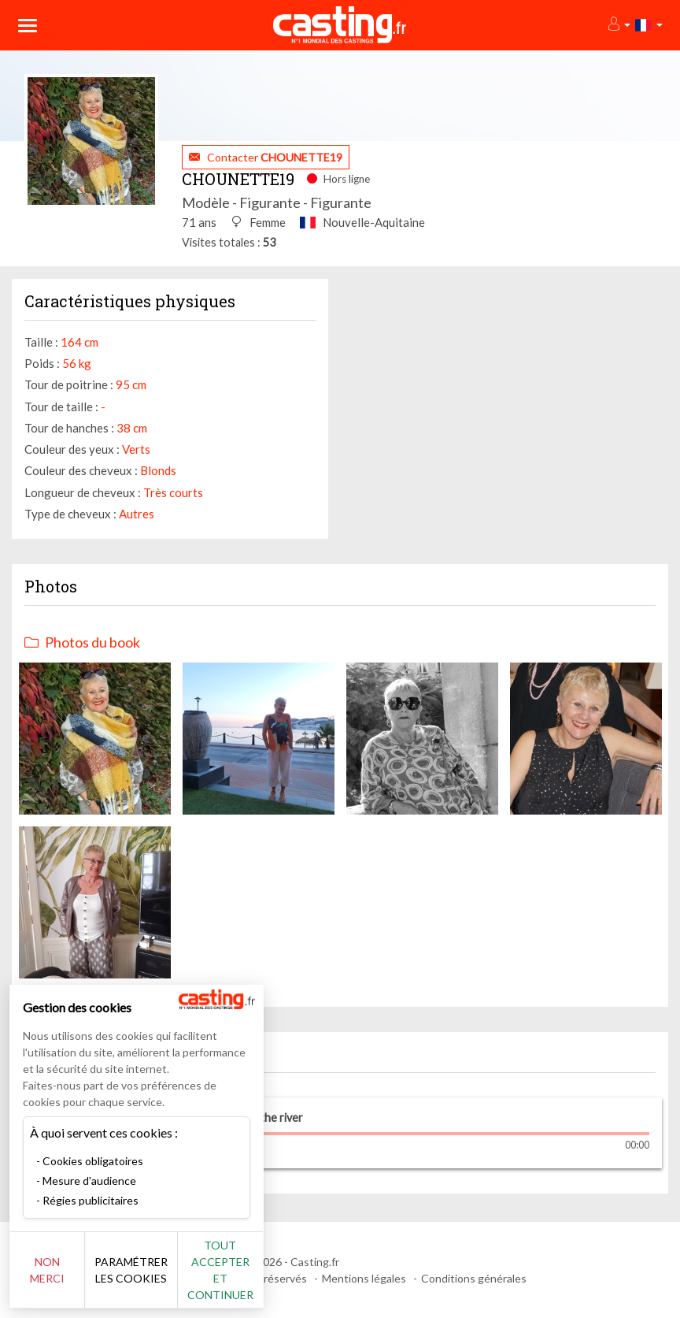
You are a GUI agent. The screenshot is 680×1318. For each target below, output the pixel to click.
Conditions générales (474, 1278)
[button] (618, 24)
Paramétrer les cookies (175, 1279)
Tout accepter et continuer (284, 1278)
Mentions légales (364, 1278)
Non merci (65, 1278)
